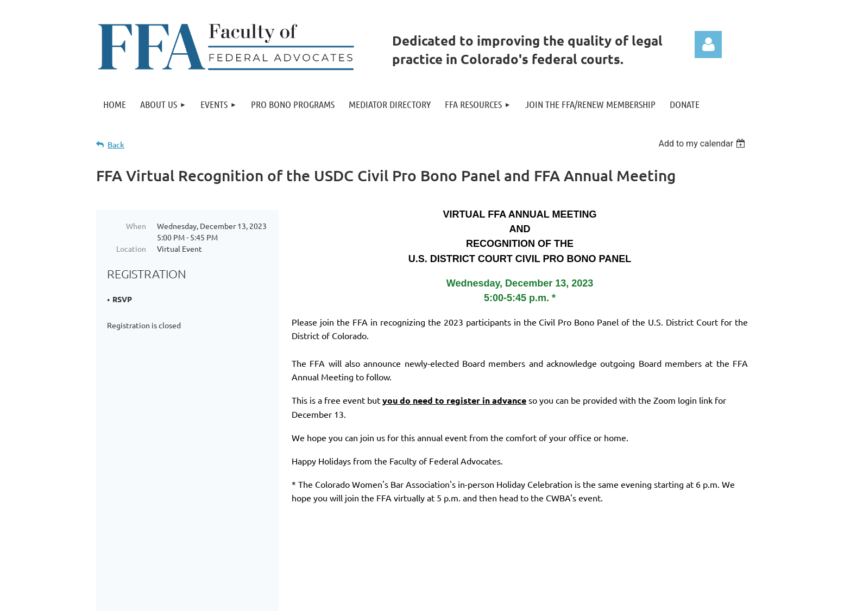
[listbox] (703, 143)
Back (116, 144)
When (136, 226)
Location (131, 248)
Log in (708, 44)
